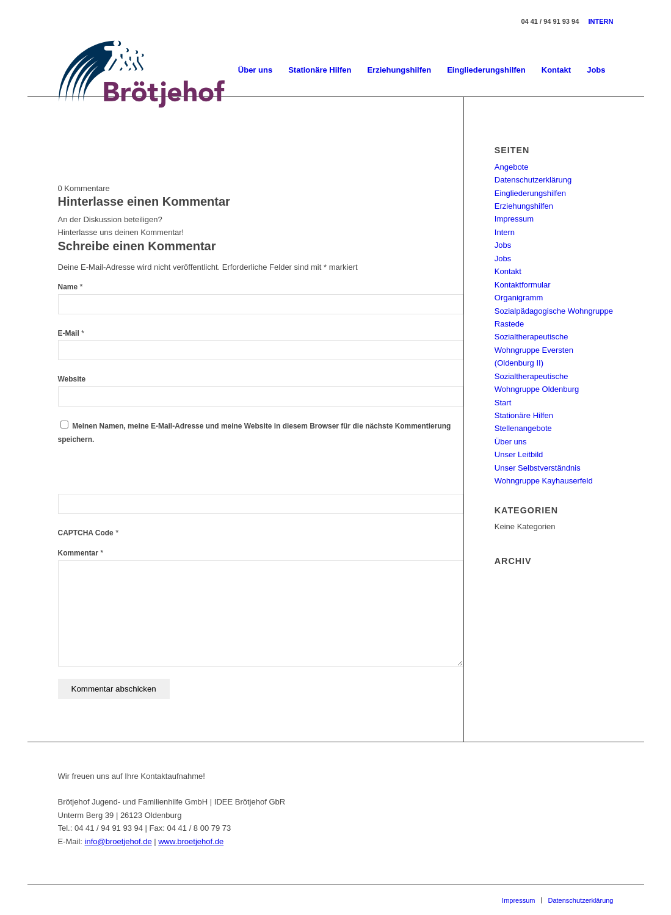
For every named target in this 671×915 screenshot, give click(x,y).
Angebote (512, 167)
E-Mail (71, 333)
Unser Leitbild (519, 454)
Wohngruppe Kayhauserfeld (544, 480)
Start (503, 402)
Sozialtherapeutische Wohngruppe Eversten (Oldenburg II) (534, 349)
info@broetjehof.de (118, 841)
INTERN (601, 21)
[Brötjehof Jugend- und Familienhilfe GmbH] (142, 70)
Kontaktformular (523, 284)
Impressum (514, 218)
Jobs (503, 245)
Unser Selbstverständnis (538, 467)
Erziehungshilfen (524, 206)
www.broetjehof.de (190, 841)
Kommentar (81, 553)
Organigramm (519, 297)
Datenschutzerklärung (533, 179)
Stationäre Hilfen (524, 415)
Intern (505, 232)
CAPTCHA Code (86, 533)
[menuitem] (255, 70)
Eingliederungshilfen (530, 193)
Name (70, 287)
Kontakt (508, 271)
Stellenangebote (523, 428)
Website (72, 379)
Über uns (511, 441)
